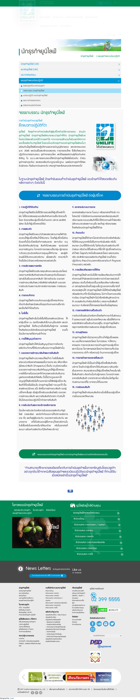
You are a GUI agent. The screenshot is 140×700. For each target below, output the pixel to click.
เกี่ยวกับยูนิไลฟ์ (45, 17)
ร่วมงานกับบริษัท (77, 620)
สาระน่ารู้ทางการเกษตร (27, 637)
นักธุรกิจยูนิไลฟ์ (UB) (70, 64)
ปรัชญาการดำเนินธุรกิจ (78, 593)
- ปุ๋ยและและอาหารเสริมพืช (54, 622)
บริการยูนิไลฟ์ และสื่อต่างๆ (27, 597)
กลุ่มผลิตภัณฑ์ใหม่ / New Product (55, 615)
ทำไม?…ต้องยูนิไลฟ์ (26, 606)
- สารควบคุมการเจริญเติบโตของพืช (55, 627)
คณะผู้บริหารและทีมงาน (78, 605)
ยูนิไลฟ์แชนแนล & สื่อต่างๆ (28, 619)
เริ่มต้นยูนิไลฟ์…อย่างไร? (27, 612)
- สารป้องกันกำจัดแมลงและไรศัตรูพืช (55, 637)
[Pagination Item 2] (72, 448)
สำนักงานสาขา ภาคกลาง (113, 531)
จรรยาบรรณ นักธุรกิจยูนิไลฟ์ (32, 91)
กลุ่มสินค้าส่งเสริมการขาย (54, 644)
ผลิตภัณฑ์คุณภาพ (54, 612)
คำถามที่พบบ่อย (77, 625)
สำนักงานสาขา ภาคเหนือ (112, 537)
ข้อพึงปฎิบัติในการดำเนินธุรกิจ (33, 86)
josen (12, 698)
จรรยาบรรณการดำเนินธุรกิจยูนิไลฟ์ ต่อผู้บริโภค (70, 195)
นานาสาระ (25, 642)
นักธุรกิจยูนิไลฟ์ (87, 56)
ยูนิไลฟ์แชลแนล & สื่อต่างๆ (49, 26)
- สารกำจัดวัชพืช (53, 634)
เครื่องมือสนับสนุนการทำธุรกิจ (28, 622)
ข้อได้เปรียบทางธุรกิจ (26, 609)
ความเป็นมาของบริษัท (78, 590)
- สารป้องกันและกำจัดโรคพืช (54, 635)
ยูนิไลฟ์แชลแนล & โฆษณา (27, 630)
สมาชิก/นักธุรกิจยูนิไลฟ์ (74, 17)
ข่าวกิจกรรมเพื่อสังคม (26, 633)
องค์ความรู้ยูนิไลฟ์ (26, 625)
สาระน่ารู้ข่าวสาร (65, 26)
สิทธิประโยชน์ (18, 510)
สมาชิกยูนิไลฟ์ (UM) (70, 70)
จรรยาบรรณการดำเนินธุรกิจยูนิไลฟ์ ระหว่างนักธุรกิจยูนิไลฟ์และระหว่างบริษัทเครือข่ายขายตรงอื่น (70, 454)
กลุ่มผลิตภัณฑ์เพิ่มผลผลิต (54, 620)
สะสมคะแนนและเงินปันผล (31, 105)
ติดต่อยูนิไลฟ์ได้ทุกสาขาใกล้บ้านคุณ (119, 513)
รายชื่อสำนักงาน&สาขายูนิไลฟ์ (55, 587)
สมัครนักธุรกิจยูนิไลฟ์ (26, 588)
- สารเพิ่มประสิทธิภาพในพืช (54, 625)
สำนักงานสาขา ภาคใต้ (108, 554)
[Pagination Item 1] (68, 448)
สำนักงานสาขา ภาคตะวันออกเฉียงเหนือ (116, 542)
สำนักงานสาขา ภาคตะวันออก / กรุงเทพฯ (119, 525)
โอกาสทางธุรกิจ (58, 17)
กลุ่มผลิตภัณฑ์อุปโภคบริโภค (54, 641)
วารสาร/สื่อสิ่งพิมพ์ (26, 628)
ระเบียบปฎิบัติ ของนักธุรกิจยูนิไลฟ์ (34, 95)
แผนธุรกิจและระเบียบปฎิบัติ (108, 56)
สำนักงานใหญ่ (110, 519)
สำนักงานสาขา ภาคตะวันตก (111, 548)
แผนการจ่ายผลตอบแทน (30, 100)
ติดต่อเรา (77, 617)
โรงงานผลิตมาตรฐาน (78, 608)
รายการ (104, 3)
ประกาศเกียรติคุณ (70, 75)
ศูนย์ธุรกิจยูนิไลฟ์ (91, 17)
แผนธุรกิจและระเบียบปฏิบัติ (27, 599)
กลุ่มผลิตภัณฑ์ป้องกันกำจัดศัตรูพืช (55, 630)
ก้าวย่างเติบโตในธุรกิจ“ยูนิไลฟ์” (28, 615)
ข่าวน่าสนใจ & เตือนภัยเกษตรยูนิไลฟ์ (28, 642)
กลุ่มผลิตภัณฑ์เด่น (53, 618)
